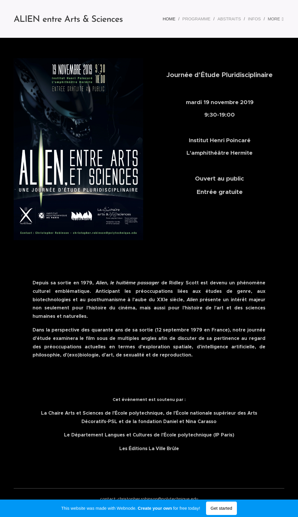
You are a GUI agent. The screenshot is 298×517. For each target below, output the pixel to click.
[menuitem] (173, 19)
